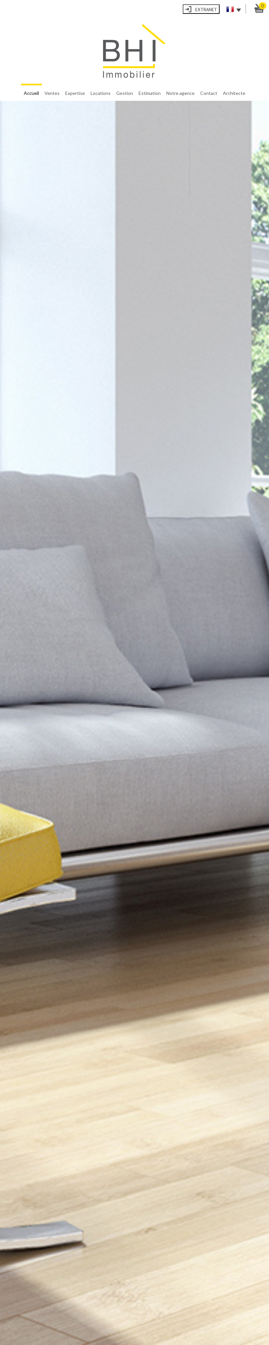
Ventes (52, 93)
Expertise (75, 93)
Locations (101, 93)
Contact (208, 93)
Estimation (150, 93)
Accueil (31, 93)
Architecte (234, 93)
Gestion (124, 93)
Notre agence (180, 93)
